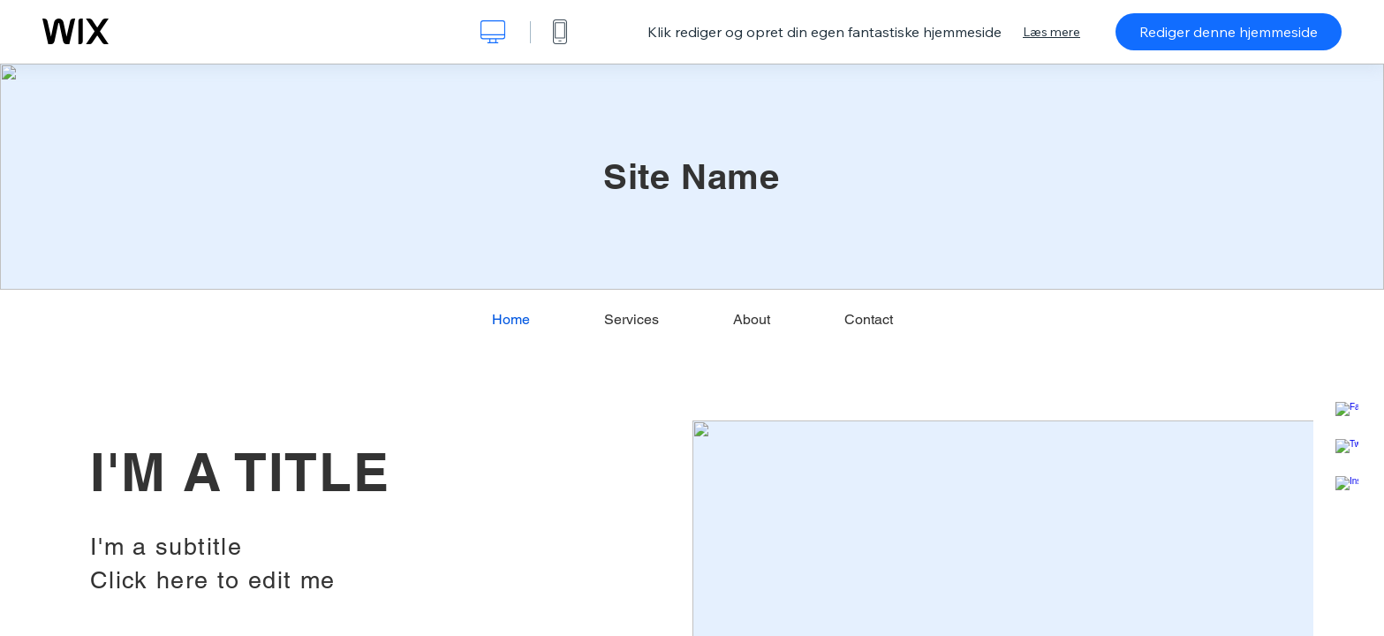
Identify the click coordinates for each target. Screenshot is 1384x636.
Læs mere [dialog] (1051, 32)
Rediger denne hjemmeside (1228, 32)
